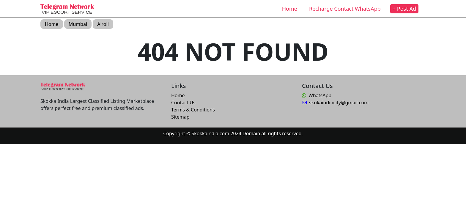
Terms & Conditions (193, 109)
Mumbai (78, 24)
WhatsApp (316, 95)
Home (289, 8)
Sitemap (180, 117)
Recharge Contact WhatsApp (345, 8)
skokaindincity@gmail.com (335, 102)
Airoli (103, 24)
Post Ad (404, 8)
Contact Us (183, 102)
